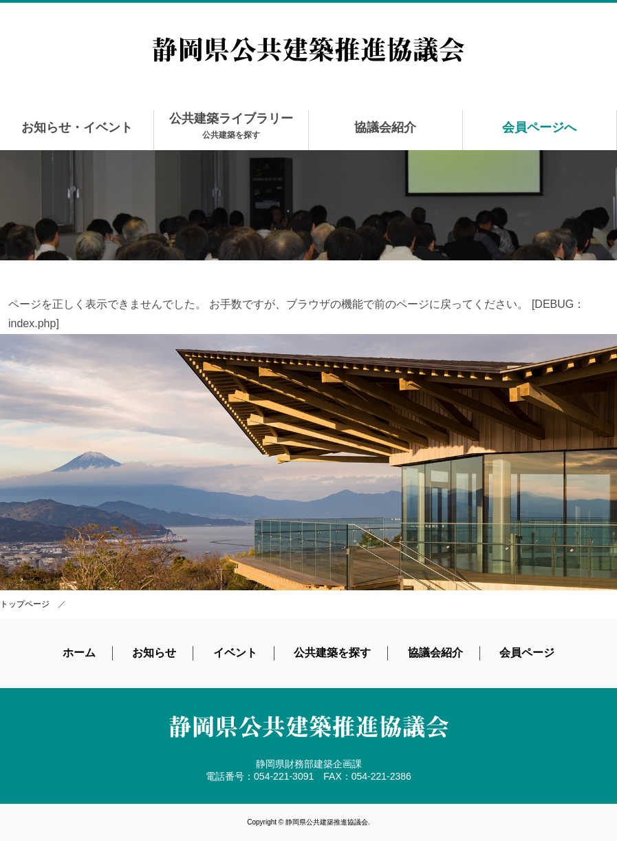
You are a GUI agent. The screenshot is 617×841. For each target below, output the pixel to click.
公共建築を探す (332, 652)
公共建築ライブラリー (231, 126)
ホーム (79, 652)
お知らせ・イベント (77, 127)
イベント (235, 652)
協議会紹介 (385, 127)
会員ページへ (539, 127)
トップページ (25, 604)
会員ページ (526, 652)
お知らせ (154, 652)
